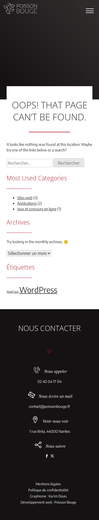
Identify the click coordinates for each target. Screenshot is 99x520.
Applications (27, 203)
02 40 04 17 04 (49, 381)
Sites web (24, 197)
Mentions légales (48, 484)
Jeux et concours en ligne (36, 209)
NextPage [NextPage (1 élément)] (12, 291)
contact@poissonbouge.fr (49, 406)
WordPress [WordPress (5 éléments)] (38, 289)
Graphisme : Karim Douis (48, 496)
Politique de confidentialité (48, 490)
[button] (89, 11)
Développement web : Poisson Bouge (48, 502)
